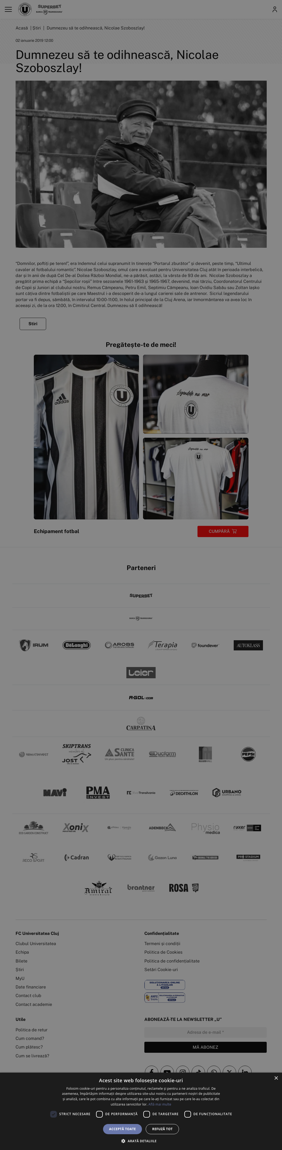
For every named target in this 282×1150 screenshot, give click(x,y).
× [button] (276, 1078)
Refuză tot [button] (162, 1129)
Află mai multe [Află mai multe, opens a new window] (159, 1104)
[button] (140, 1141)
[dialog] (141, 1111)
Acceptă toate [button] (122, 1129)
